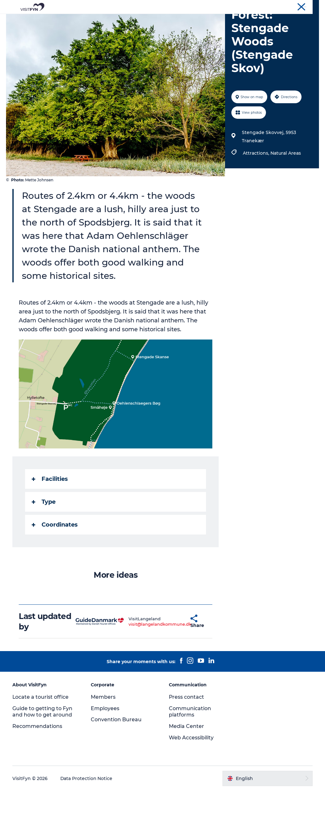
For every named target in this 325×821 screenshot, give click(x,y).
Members (103, 727)
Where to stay (228, 20)
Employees (105, 738)
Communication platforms (190, 741)
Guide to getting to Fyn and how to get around (43, 741)
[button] (175, 651)
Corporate (266, 6)
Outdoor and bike (140, 20)
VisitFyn (243, 6)
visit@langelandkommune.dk (145, 653)
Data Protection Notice (87, 808)
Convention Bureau (300, 6)
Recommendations (38, 756)
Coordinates (55, 554)
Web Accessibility (191, 768)
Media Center (186, 756)
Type (44, 531)
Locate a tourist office (41, 727)
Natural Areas (285, 183)
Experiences (94, 20)
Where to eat (186, 20)
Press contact (186, 727)
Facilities (50, 509)
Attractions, (256, 183)
